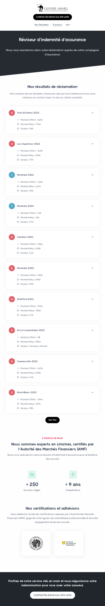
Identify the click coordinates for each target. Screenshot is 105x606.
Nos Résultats (42, 24)
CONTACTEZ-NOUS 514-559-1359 (52, 17)
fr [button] (67, 25)
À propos (57, 24)
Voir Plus (52, 420)
